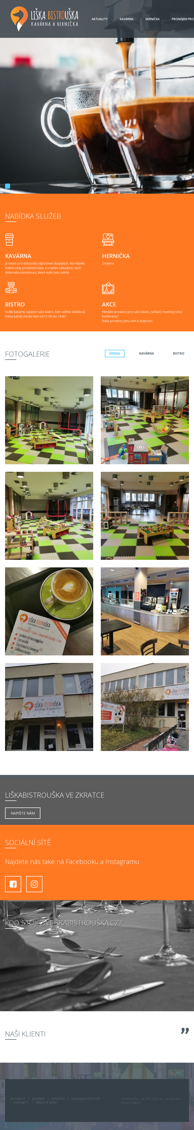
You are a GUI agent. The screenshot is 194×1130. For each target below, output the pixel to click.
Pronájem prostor (85, 1098)
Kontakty (21, 1102)
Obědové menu (46, 1102)
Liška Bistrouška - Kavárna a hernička (44, 19)
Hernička (153, 19)
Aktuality (100, 19)
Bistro (178, 353)
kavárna (146, 353)
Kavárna (126, 19)
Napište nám (23, 813)
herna (114, 353)
